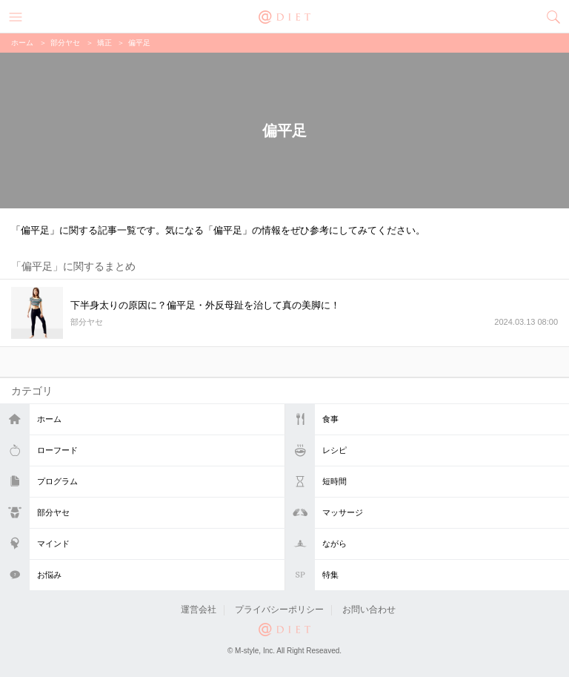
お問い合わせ (369, 609)
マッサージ (342, 512)
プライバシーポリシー (279, 609)
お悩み (49, 574)
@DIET (284, 15)
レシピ (334, 450)
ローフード (57, 450)
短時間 (334, 481)
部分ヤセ (53, 512)
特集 (330, 574)
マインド (53, 543)
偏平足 (139, 43)
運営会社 (198, 609)
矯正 (104, 43)
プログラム (57, 481)
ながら (334, 543)
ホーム (49, 419)
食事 (330, 419)
